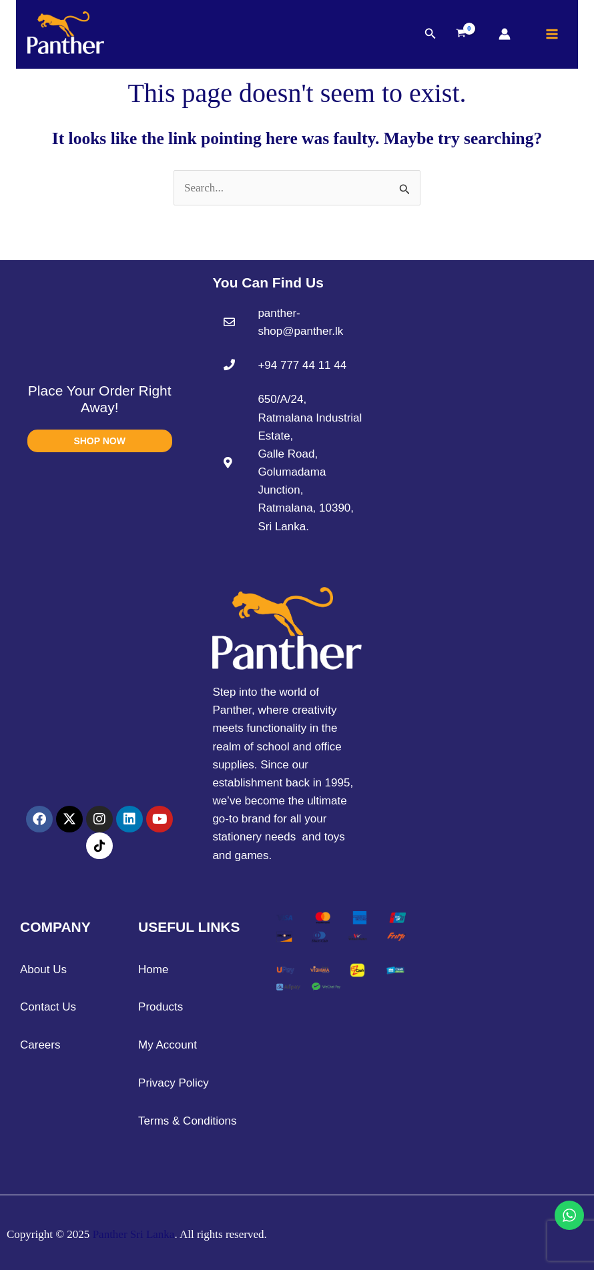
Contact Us (48, 1007)
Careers (40, 1045)
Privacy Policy (173, 1083)
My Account (167, 1045)
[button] (430, 35)
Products (160, 1007)
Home (153, 969)
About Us (43, 969)
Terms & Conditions (187, 1121)
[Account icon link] (505, 35)
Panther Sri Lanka (134, 1234)
